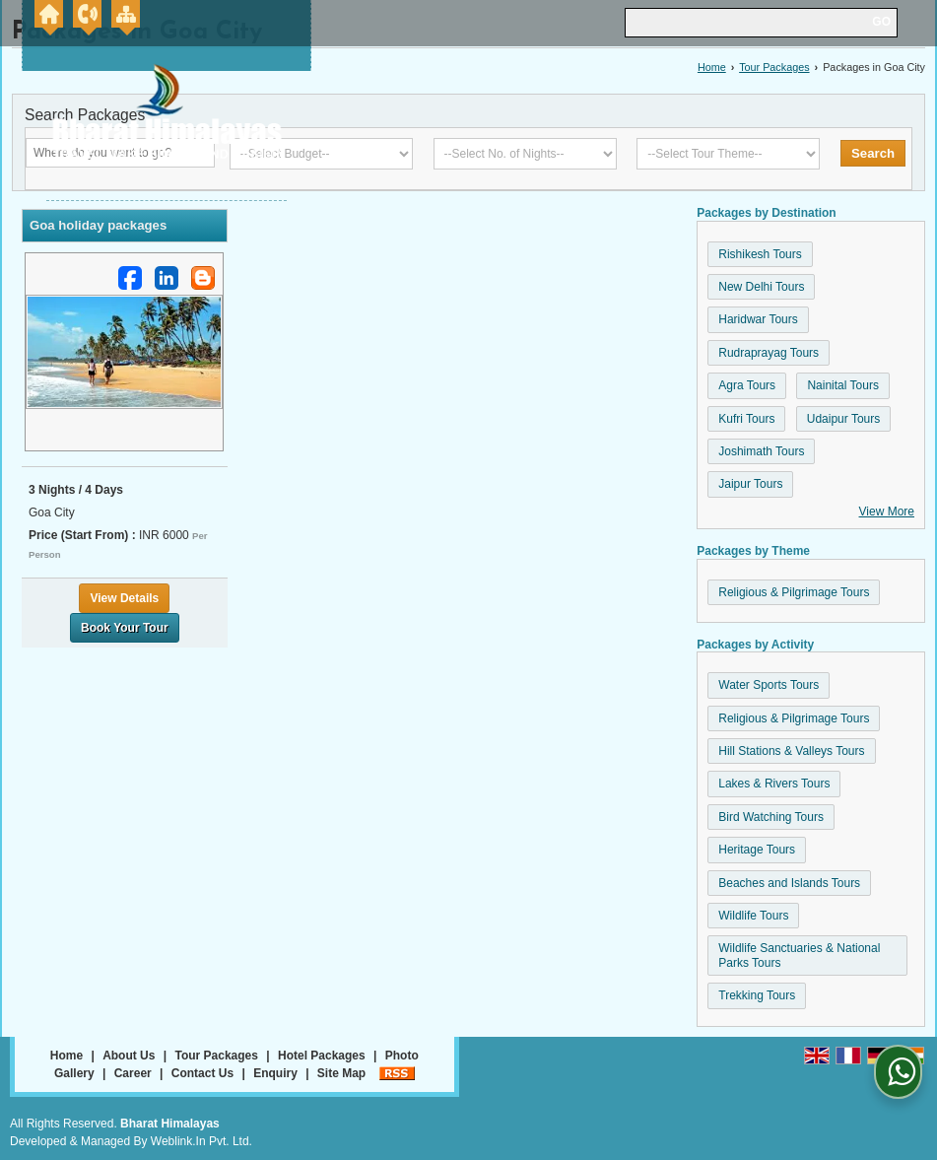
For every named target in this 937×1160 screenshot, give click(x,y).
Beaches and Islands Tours (789, 883)
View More (886, 511)
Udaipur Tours (843, 419)
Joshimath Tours (761, 451)
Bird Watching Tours (771, 817)
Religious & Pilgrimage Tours (793, 592)
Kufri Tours (746, 419)
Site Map (341, 1073)
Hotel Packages (322, 1055)
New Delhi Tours (761, 287)
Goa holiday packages (98, 225)
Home (712, 67)
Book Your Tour (124, 628)
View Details (124, 598)
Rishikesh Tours (759, 254)
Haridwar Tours (757, 319)
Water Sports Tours (768, 685)
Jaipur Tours (750, 484)
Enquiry (275, 1073)
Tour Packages (774, 67)
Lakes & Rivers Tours (774, 783)
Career (133, 1073)
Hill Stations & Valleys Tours (791, 751)
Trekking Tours (756, 995)
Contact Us (202, 1073)
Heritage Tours (756, 849)
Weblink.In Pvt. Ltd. (201, 1141)
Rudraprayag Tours (768, 353)
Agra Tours (746, 385)
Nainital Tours (842, 385)
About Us (128, 1055)
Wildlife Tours (753, 915)
